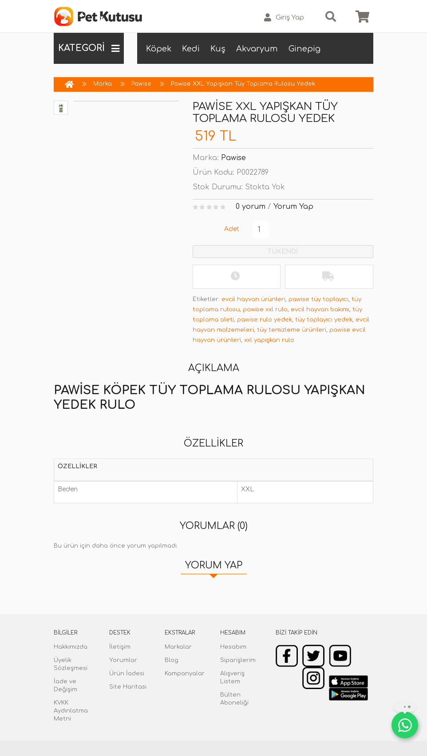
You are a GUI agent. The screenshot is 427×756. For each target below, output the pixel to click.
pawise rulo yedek (264, 320)
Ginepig (304, 48)
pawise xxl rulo (265, 309)
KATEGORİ (88, 48)
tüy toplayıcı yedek (323, 320)
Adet (231, 229)
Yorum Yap (293, 207)
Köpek (158, 48)
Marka (102, 84)
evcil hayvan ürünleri (253, 299)
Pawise (141, 84)
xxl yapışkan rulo (269, 340)
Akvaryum (257, 48)
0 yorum (250, 207)
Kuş (217, 48)
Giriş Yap (284, 17)
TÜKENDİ (283, 251)
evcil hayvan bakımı (320, 309)
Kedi (191, 48)
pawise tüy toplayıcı (318, 299)
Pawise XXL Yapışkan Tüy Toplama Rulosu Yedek (243, 84)
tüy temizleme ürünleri (291, 330)
